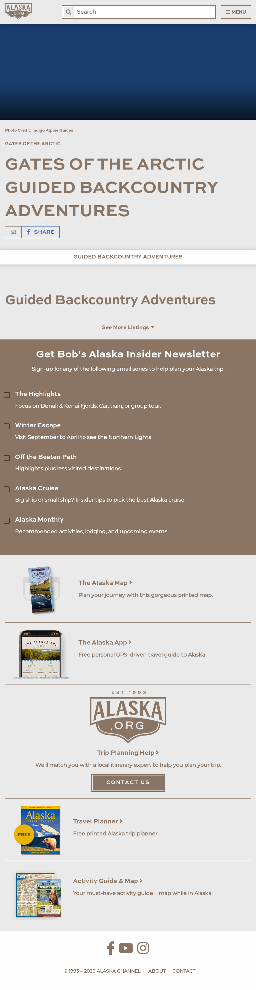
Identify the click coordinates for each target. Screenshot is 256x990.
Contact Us (128, 782)
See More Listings (128, 327)
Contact (183, 971)
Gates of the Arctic (33, 144)
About (157, 971)
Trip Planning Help (128, 753)
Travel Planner (98, 821)
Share (40, 232)
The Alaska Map (105, 583)
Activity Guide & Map (108, 881)
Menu (236, 12)
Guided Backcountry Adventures (128, 257)
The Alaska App (105, 643)
